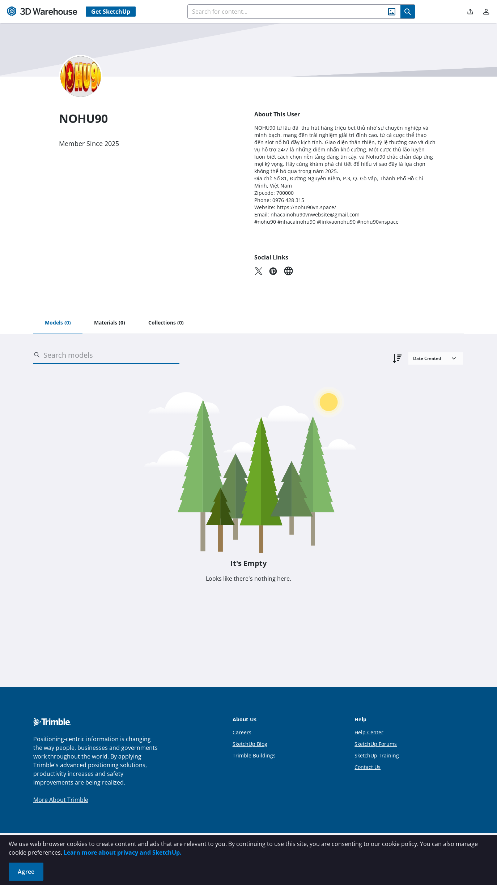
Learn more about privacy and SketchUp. (123, 852)
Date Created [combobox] (427, 358)
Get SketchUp (110, 12)
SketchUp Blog (250, 743)
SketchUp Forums (375, 743)
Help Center (368, 732)
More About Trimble (60, 800)
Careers (242, 732)
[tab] (57, 323)
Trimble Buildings (254, 755)
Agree (26, 872)
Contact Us (367, 767)
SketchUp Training (376, 755)
